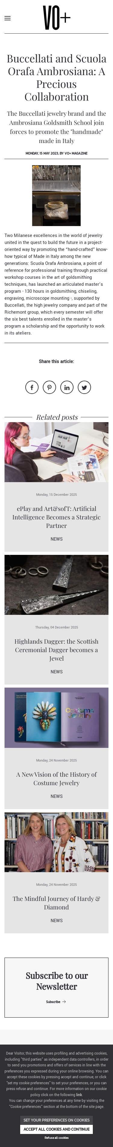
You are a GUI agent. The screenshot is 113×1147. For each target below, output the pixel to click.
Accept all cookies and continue (56, 1129)
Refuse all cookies (57, 1137)
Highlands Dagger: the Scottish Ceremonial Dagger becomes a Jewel (56, 649)
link (79, 1095)
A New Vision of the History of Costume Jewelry (56, 778)
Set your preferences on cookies (56, 1120)
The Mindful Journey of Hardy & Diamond (56, 902)
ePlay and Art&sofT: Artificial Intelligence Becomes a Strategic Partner (56, 516)
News (57, 539)
